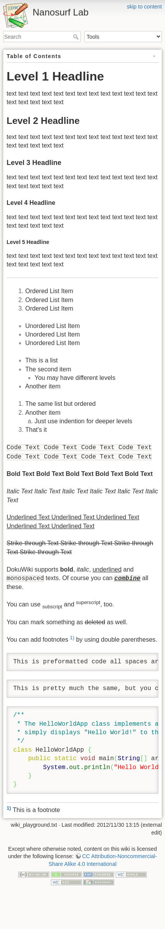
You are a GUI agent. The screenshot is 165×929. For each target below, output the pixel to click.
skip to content (144, 6)
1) (72, 638)
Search (76, 36)
